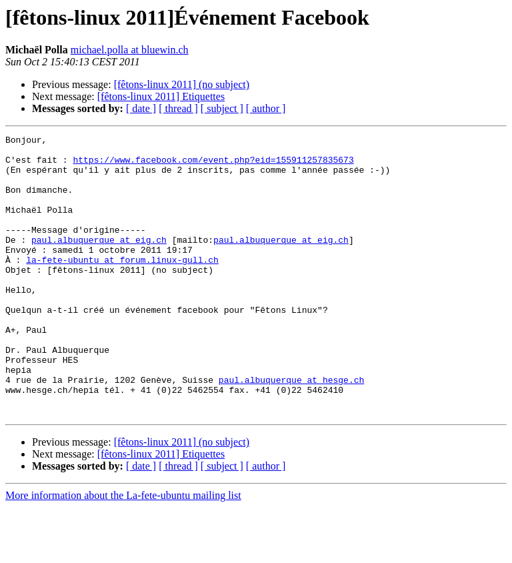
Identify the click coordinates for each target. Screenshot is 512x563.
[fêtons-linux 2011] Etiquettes (161, 96)
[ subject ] (222, 108)
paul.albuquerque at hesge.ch (291, 430)
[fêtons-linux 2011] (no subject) (181, 84)
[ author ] (266, 108)
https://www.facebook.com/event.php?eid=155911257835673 (213, 165)
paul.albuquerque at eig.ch (99, 261)
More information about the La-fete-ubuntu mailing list (123, 551)
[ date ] (141, 108)
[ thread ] (178, 108)
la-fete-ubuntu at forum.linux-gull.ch (122, 285)
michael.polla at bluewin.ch (130, 49)
